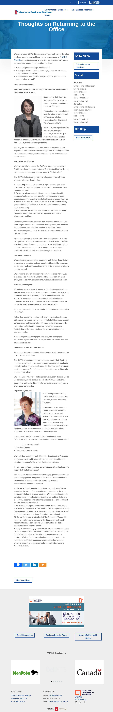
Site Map (78, 697)
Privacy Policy (80, 700)
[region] (56, 612)
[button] (56, 612)
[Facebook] (18, 565)
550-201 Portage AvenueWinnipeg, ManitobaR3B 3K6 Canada (21, 698)
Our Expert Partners (82, 10)
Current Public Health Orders (88, 636)
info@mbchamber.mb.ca (58, 701)
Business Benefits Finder (56, 635)
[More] (42, 565)
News (47, 15)
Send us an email (83, 137)
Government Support (55, 10)
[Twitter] (26, 565)
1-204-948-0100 (55, 695)
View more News (23, 580)
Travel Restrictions (25, 635)
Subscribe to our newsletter (83, 65)
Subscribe (82, 2)
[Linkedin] (34, 565)
